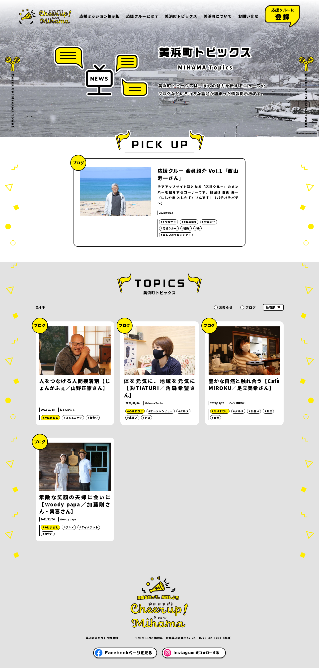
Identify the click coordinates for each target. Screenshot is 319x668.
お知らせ (226, 307)
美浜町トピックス (181, 16)
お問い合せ (248, 16)
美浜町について (218, 16)
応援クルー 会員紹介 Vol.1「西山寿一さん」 (198, 174)
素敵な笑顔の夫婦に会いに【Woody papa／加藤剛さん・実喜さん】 (75, 504)
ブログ (250, 307)
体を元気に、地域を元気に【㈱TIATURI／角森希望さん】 (159, 388)
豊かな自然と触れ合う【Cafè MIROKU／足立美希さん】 (244, 384)
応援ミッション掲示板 (99, 16)
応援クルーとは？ (142, 16)
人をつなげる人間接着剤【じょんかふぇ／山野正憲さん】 (75, 384)
